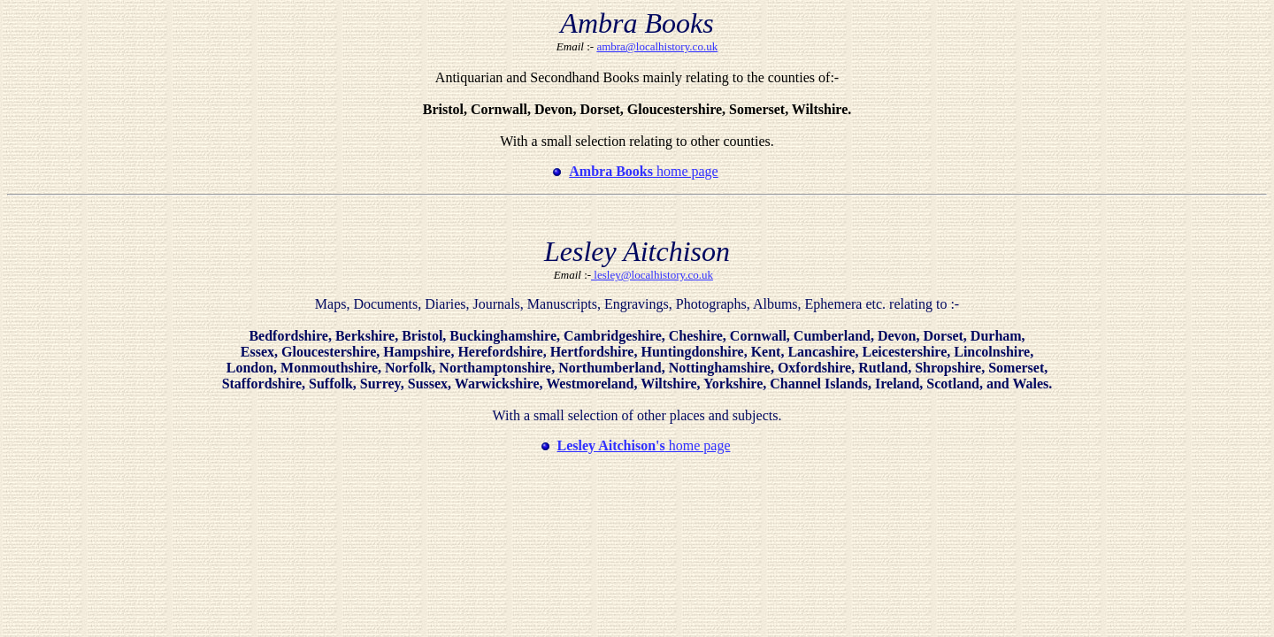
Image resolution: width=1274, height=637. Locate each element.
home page (643, 171)
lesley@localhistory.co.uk (652, 274)
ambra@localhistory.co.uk (657, 46)
